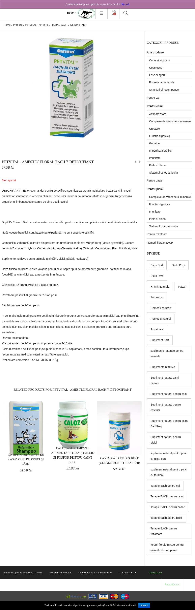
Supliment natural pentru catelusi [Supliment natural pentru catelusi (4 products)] (166, 407)
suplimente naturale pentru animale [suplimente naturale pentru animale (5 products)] (167, 353)
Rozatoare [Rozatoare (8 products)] (157, 329)
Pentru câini (155, 106)
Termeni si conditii (60, 572)
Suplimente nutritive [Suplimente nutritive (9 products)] (163, 367)
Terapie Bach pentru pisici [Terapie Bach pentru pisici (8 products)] (166, 517)
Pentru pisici (155, 189)
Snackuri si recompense (164, 89)
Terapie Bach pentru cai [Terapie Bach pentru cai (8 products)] (165, 485)
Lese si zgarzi (157, 75)
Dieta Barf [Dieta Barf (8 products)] (157, 265)
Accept (144, 605)
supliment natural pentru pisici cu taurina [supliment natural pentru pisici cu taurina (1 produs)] (169, 472)
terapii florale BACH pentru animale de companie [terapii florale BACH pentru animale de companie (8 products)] (167, 547)
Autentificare (172, 584)
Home (7, 25)
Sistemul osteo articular (163, 172)
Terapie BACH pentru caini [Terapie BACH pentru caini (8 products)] (167, 496)
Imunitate (155, 158)
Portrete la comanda (161, 82)
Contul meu (155, 572)
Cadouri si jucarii (159, 60)
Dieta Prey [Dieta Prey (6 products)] (178, 265)
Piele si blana (157, 165)
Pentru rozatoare (157, 234)
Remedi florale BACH (160, 242)
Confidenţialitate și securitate (95, 572)
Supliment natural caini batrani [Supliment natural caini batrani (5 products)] (165, 380)
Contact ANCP (127, 572)
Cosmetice (155, 67)
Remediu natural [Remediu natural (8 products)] (161, 318)
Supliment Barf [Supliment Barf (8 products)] (160, 340)
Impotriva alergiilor (160, 150)
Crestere (154, 128)
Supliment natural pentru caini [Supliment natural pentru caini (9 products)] (169, 393)
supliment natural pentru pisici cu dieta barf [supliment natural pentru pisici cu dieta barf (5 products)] (169, 456)
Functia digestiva (159, 136)
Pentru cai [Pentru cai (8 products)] (157, 297)
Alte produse (155, 52)
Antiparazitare (157, 114)
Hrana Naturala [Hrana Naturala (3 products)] (160, 286)
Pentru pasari (155, 180)
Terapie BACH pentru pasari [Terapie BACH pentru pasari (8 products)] (168, 507)
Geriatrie (154, 143)
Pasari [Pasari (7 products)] (182, 286)
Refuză (125, 4)
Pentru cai (153, 97)
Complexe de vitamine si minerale (170, 121)
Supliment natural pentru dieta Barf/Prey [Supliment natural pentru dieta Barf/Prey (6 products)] (169, 423)
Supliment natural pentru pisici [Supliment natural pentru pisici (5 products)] (166, 439)
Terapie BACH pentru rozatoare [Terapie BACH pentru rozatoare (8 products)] (164, 531)
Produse (18, 25)
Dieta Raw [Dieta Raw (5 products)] (157, 275)
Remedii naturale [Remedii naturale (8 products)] (161, 308)
